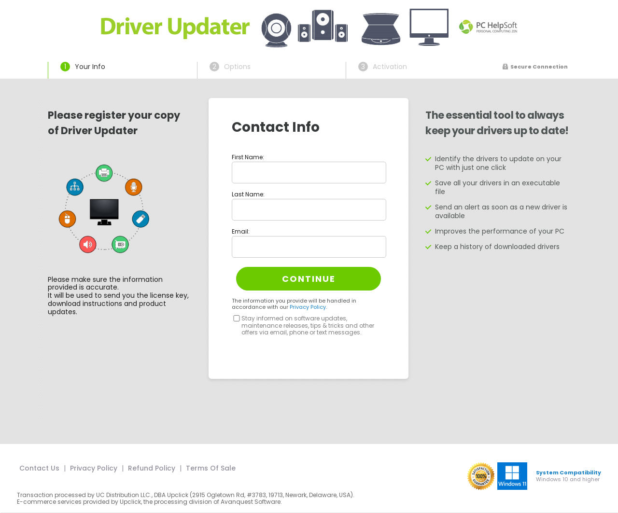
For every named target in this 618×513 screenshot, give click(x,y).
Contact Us (39, 468)
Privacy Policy (308, 307)
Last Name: (248, 194)
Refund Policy (151, 468)
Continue (309, 279)
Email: (241, 231)
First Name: (248, 157)
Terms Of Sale (211, 468)
